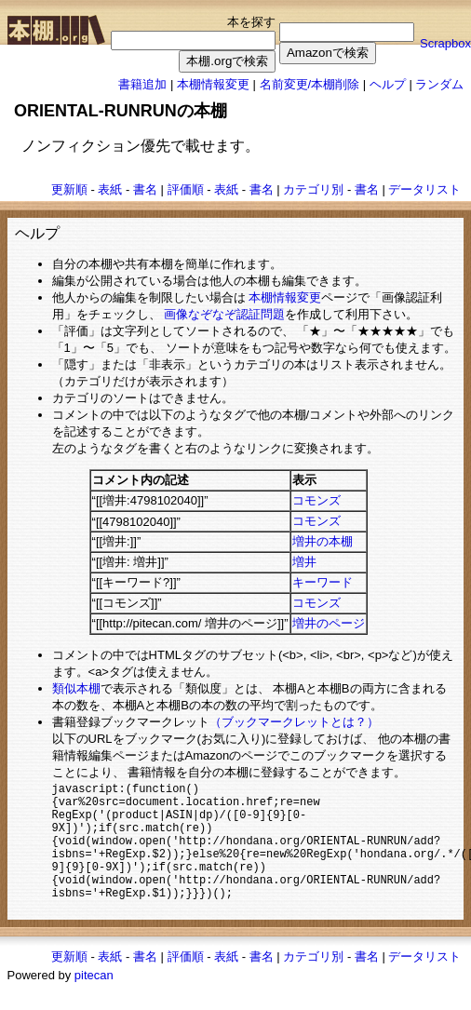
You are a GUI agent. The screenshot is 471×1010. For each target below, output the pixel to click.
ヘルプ (388, 84)
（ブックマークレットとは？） (294, 722)
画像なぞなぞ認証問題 (224, 314)
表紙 (110, 189)
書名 (145, 189)
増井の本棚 (322, 541)
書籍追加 (142, 84)
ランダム (439, 84)
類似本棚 (76, 688)
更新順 (69, 189)
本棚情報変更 (213, 84)
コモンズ (316, 500)
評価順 (186, 189)
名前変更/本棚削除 (310, 84)
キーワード (322, 582)
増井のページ (328, 623)
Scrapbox (445, 43)
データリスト (424, 189)
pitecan (94, 998)
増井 (304, 562)
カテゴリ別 (313, 189)
